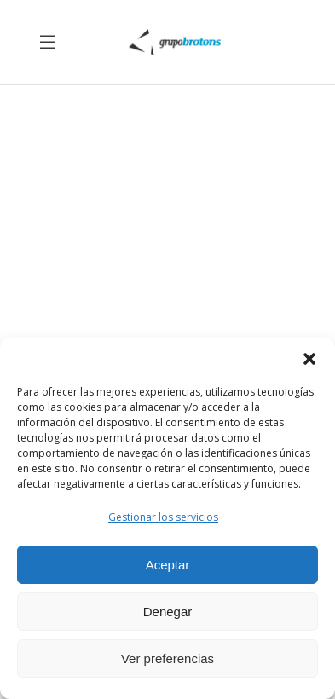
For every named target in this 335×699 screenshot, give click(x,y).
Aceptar (168, 564)
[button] (309, 358)
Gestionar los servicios (163, 517)
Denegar (168, 611)
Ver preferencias (167, 658)
